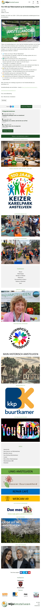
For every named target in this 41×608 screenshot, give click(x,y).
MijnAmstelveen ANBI (8, 461)
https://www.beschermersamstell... (30, 87)
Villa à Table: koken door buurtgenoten (11, 126)
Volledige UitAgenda (8, 131)
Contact (5, 457)
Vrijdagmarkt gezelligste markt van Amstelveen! (13, 115)
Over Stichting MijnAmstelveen (11, 455)
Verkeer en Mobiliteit (20, 281)
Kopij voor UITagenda (26, 106)
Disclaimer (6, 462)
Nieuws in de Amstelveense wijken (20, 136)
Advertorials (6, 449)
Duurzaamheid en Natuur (20, 279)
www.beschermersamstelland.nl (8, 90)
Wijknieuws (20, 277)
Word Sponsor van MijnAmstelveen (12, 451)
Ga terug (4, 100)
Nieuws (20, 271)
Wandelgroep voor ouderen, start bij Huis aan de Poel (14, 120)
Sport (20, 283)
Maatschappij (20, 273)
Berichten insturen (8, 453)
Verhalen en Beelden (20, 275)
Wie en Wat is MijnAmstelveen (11, 459)
